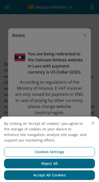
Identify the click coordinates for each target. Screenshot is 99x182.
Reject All (49, 168)
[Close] (93, 128)
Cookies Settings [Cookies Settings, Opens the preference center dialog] (49, 156)
